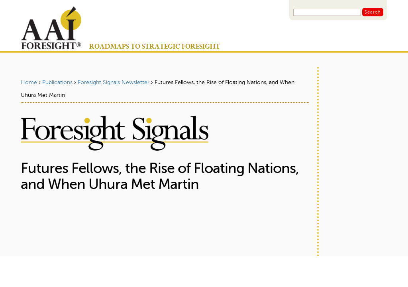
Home (29, 82)
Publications (57, 82)
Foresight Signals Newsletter (113, 82)
